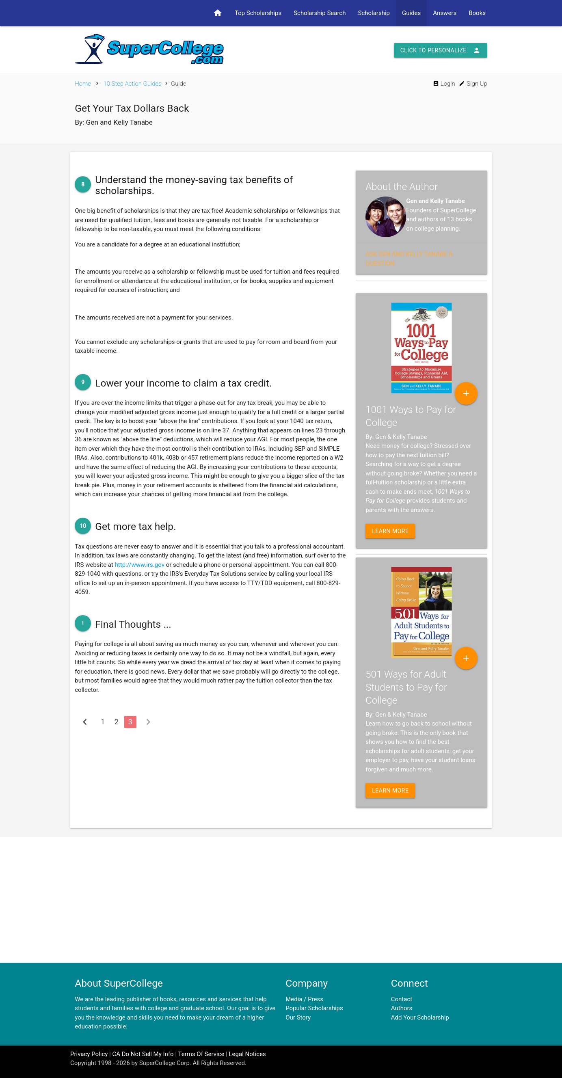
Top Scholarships (258, 13)
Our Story (298, 1017)
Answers (444, 13)
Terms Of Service (201, 1054)
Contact (401, 999)
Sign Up (473, 83)
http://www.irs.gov (139, 564)
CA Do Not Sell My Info (142, 1054)
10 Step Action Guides (132, 83)
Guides (411, 13)
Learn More (390, 531)
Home (83, 83)
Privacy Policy (89, 1054)
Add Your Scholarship (420, 1017)
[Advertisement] (281, 900)
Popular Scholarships (314, 1008)
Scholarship (374, 13)
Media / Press (304, 999)
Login (444, 83)
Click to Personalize (440, 50)
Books (477, 13)
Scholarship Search (320, 13)
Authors (402, 1008)
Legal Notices (247, 1054)
